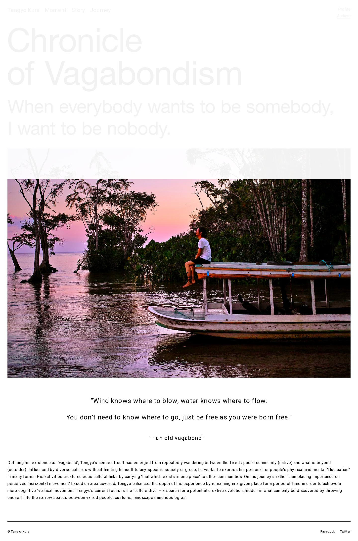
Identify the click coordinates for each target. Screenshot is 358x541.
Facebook (327, 531)
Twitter (345, 531)
